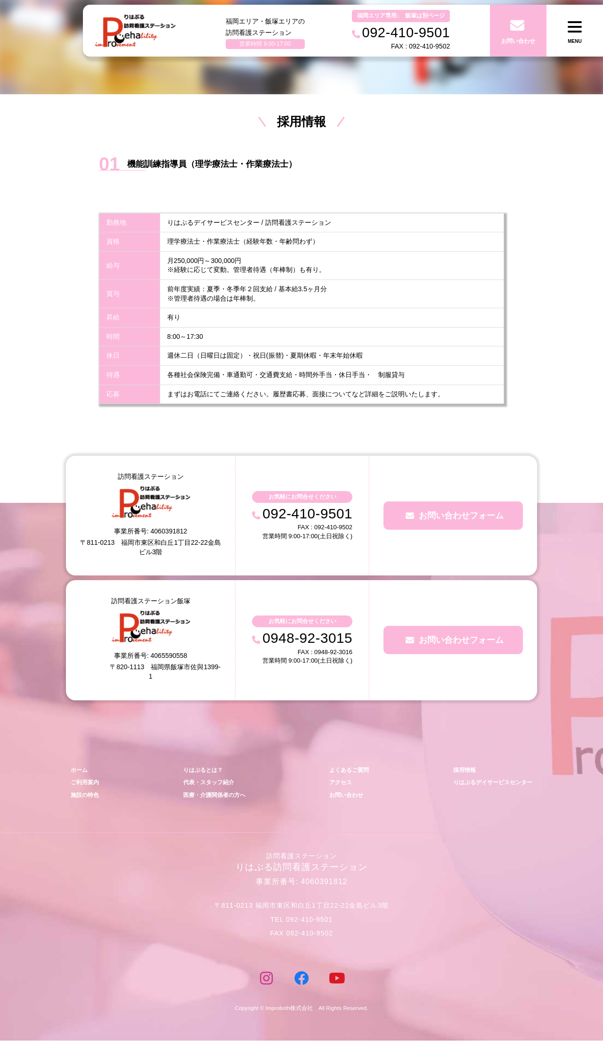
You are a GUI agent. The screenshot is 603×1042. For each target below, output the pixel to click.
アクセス (338, 783)
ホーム (80, 770)
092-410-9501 (308, 513)
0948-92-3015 (308, 638)
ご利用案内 (86, 783)
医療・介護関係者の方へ (213, 796)
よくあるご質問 (347, 770)
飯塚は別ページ (425, 15)
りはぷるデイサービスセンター (489, 783)
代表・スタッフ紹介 (207, 783)
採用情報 (459, 770)
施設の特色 (86, 796)
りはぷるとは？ (200, 770)
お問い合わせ (344, 796)
